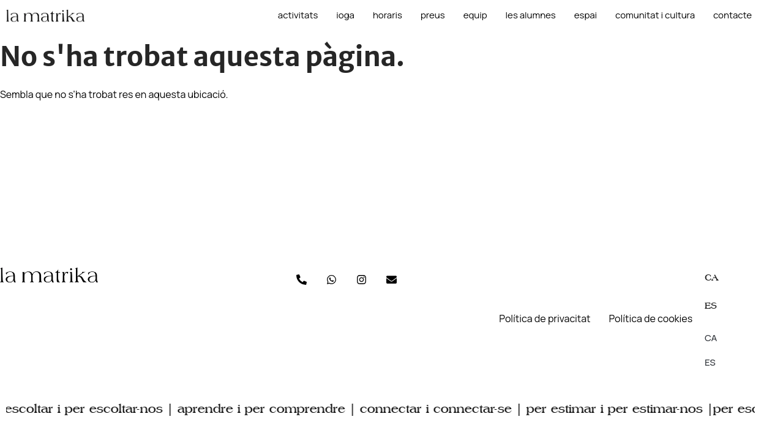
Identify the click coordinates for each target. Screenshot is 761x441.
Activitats (298, 15)
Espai (585, 15)
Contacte (732, 15)
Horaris (387, 15)
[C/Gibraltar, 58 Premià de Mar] (380, 177)
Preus (433, 15)
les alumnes (531, 15)
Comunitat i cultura (655, 15)
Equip (475, 15)
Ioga (345, 15)
